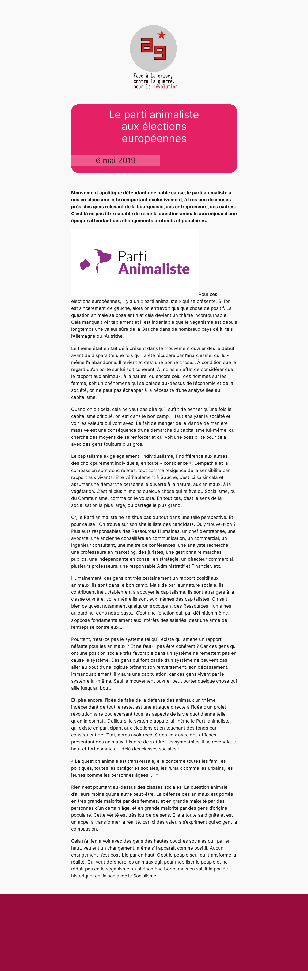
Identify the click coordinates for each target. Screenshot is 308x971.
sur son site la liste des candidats (157, 524)
